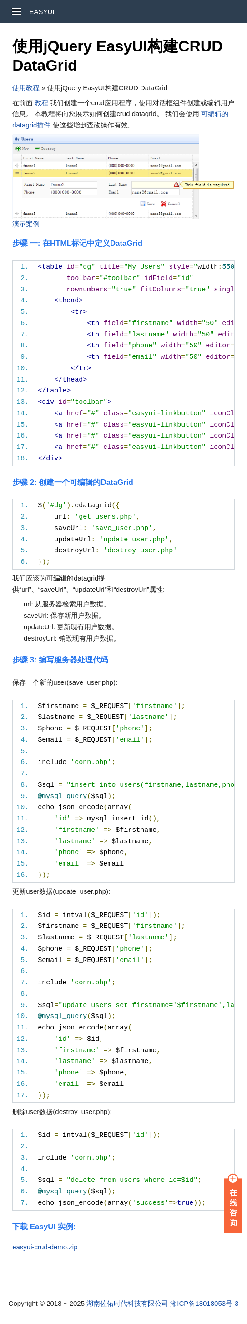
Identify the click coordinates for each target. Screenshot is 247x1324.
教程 (41, 103)
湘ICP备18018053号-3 (204, 1303)
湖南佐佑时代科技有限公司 (127, 1303)
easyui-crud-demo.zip (44, 1247)
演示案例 (26, 224)
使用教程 (26, 88)
